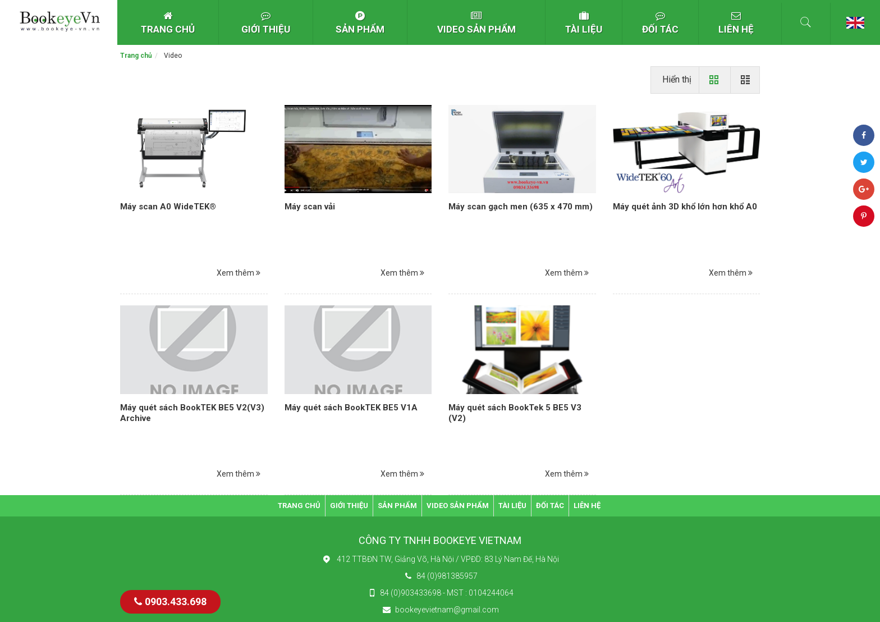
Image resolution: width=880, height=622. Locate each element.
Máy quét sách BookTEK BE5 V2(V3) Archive (192, 413)
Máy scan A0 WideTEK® (168, 207)
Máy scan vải (310, 207)
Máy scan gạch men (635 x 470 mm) (520, 207)
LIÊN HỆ (736, 23)
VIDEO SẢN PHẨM (476, 23)
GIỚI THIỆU (265, 23)
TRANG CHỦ (168, 23)
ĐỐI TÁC (660, 23)
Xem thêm (238, 272)
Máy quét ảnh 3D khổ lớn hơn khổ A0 (685, 207)
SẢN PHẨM (360, 23)
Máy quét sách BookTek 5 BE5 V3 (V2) (514, 413)
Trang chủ (136, 56)
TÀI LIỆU (583, 23)
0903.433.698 (170, 601)
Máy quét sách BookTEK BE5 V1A (351, 408)
